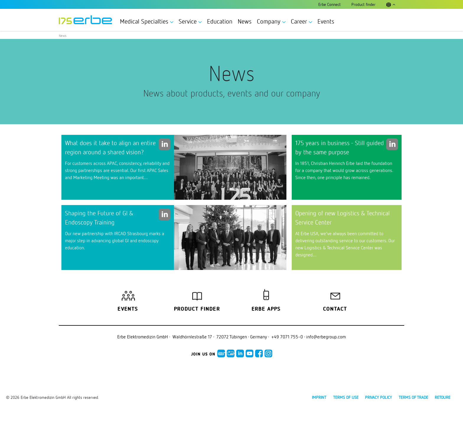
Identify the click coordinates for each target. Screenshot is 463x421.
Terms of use (345, 397)
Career (301, 21)
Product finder (197, 309)
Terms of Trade (413, 397)
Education (219, 21)
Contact (335, 309)
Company (271, 21)
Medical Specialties (146, 21)
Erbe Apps (266, 309)
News (245, 21)
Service (190, 21)
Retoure (442, 397)
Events (325, 21)
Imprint (319, 397)
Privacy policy (378, 397)
